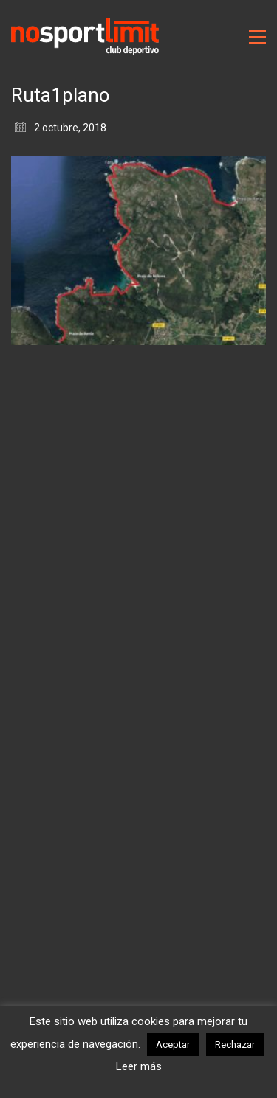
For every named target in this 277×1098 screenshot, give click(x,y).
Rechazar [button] (235, 1044)
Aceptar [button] (173, 1044)
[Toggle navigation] (257, 37)
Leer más (139, 1066)
